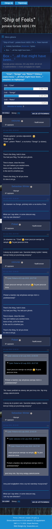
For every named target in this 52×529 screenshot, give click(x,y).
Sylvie (32, 46)
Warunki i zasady (25, 518)
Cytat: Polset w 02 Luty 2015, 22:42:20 (21, 432)
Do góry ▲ (35, 518)
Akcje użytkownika (40, 113)
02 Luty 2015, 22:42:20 (10, 349)
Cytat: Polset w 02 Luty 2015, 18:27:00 (21, 278)
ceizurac (16, 120)
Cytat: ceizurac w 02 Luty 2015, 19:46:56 (22, 356)
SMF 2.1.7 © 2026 (20, 523)
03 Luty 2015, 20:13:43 (10, 425)
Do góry (6, 501)
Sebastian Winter (20, 186)
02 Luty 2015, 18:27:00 (10, 234)
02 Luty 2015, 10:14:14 (10, 130)
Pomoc (15, 518)
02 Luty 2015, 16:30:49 (10, 198)
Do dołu (5, 113)
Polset (15, 224)
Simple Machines (32, 523)
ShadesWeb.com (32, 526)
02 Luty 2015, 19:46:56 (10, 271)
